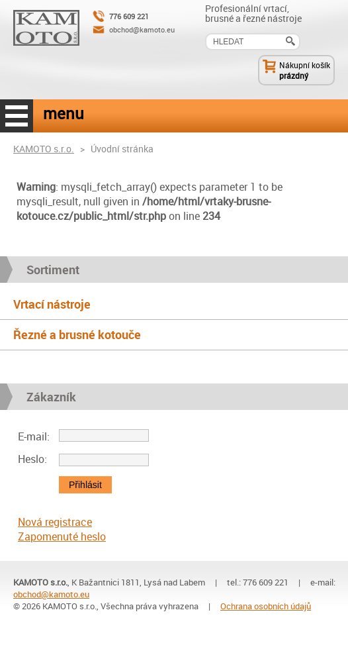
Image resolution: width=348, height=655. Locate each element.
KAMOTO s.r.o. (43, 148)
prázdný (293, 75)
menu (16, 115)
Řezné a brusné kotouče (77, 334)
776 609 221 (129, 16)
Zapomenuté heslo (62, 536)
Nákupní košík (304, 65)
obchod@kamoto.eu (142, 29)
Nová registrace (55, 522)
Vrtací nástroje (52, 304)
